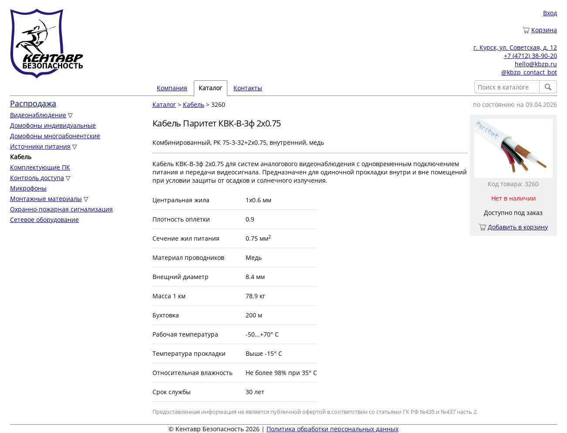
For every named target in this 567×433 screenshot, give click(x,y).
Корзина (544, 30)
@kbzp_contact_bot (529, 72)
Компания (172, 88)
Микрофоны (28, 188)
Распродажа (33, 103)
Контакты (247, 88)
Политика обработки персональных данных (332, 429)
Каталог (210, 88)
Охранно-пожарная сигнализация (61, 209)
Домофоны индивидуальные (53, 125)
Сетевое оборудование (44, 219)
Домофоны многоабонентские (55, 136)
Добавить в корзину (518, 227)
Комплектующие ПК (40, 167)
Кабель (193, 104)
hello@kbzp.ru (536, 64)
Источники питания (40, 146)
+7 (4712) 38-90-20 (530, 55)
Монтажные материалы (46, 198)
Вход (550, 13)
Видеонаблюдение (38, 115)
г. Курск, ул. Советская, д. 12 (515, 47)
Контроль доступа (37, 178)
